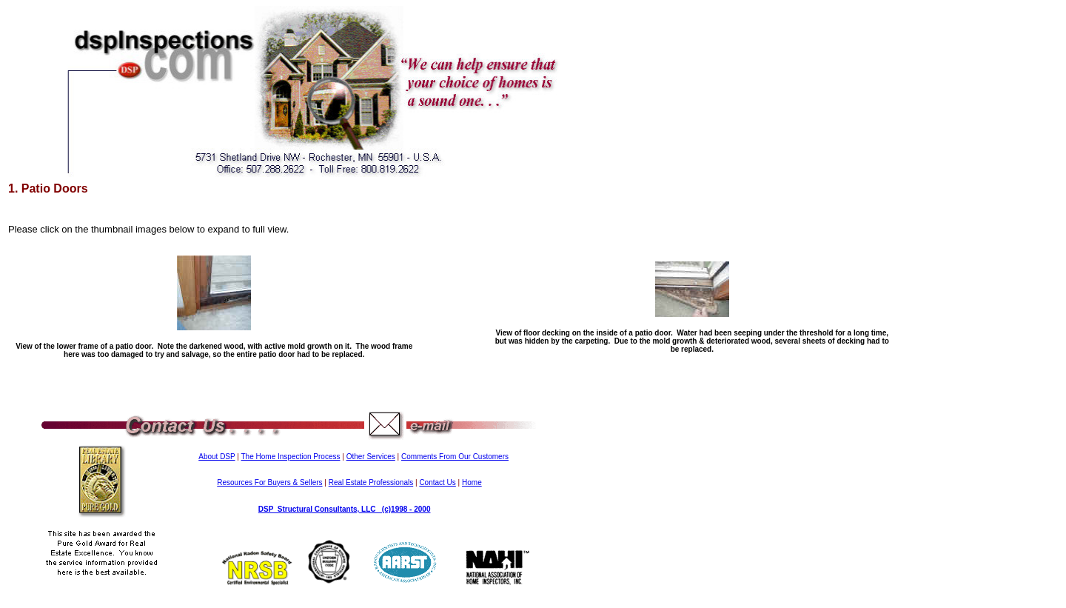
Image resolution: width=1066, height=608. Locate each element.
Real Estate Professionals (371, 482)
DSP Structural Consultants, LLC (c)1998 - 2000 (344, 509)
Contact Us (437, 482)
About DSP (216, 456)
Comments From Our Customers (455, 456)
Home (472, 482)
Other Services (370, 456)
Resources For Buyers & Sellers (269, 482)
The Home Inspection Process (291, 456)
